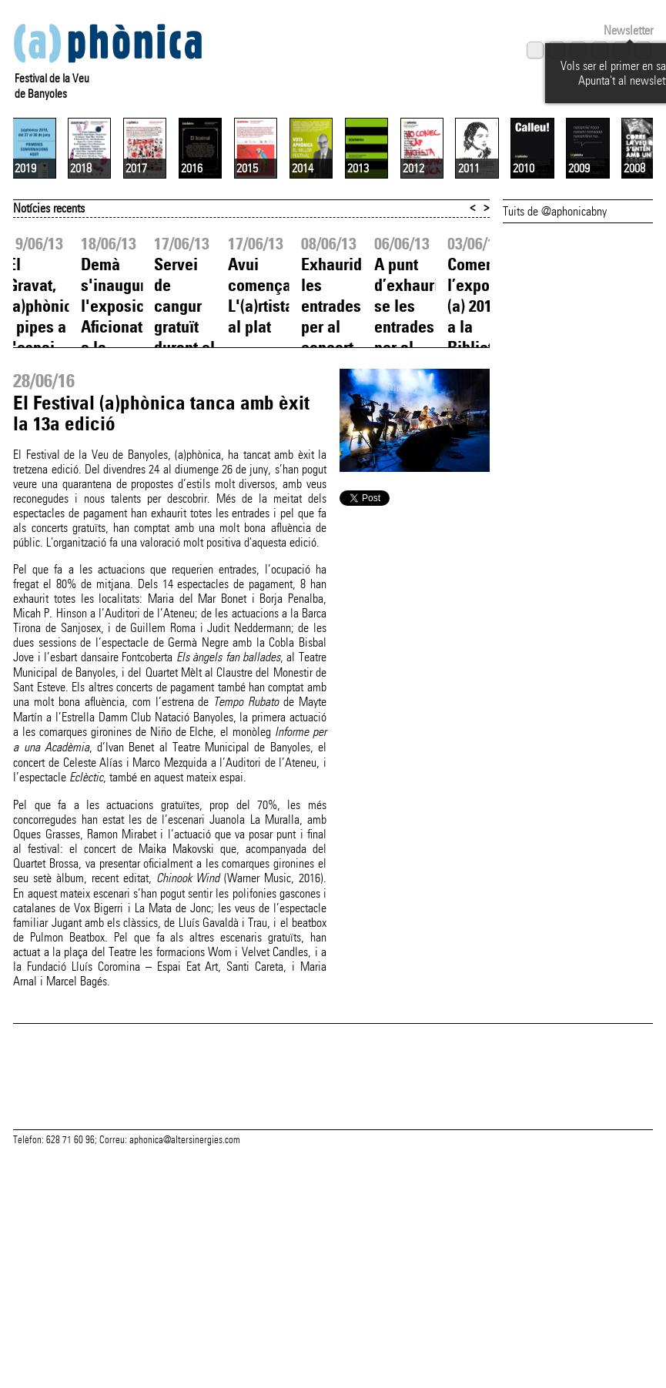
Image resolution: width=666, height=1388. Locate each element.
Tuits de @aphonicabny (555, 346)
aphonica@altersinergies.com (184, 1312)
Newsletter (628, 30)
